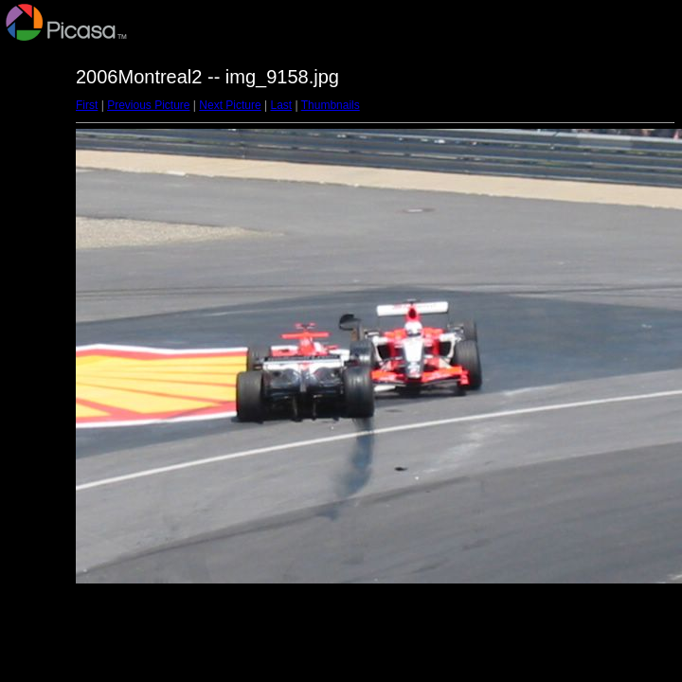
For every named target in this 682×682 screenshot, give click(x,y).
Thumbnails (330, 105)
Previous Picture (148, 105)
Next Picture (229, 105)
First (87, 105)
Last (281, 105)
